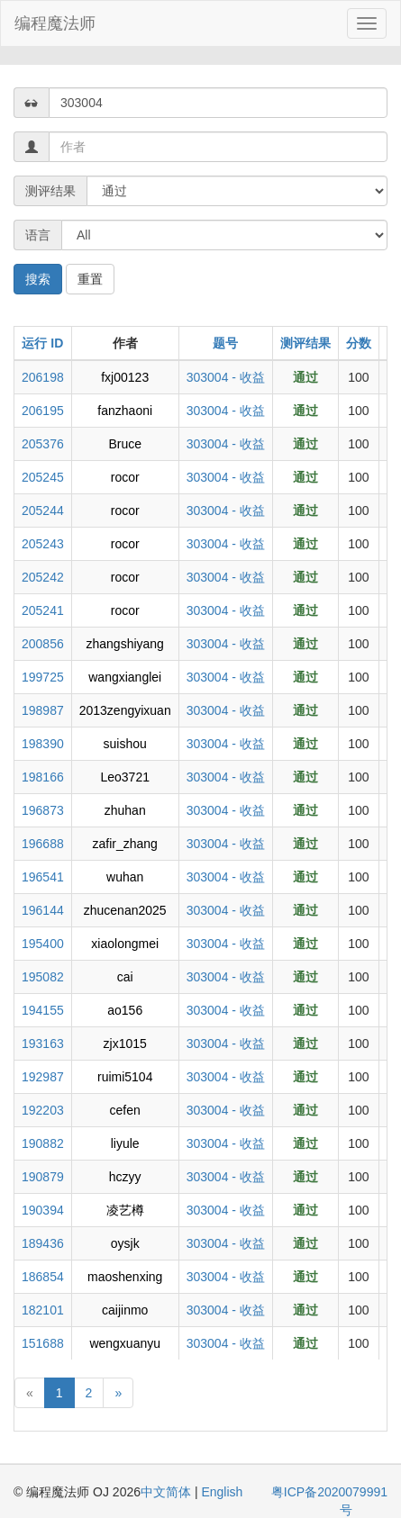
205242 (43, 577)
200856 (43, 644)
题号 (225, 343)
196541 (43, 877)
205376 (43, 444)
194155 (43, 1010)
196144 (43, 910)
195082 (43, 977)
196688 (43, 843)
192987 (43, 1077)
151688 (43, 1343)
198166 (43, 777)
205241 (43, 610)
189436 (43, 1243)
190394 (43, 1210)
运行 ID (42, 343)
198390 (43, 743)
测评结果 (305, 343)
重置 (90, 279)
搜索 (37, 279)
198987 (43, 710)
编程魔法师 (55, 23)
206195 (43, 410)
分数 (358, 343)
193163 (43, 1043)
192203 (43, 1110)
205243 (43, 544)
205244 (43, 510)
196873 (43, 810)
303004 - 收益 (226, 377)
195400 (43, 943)
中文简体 (168, 1492)
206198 (43, 377)
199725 (43, 677)
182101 (43, 1310)
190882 (43, 1143)
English (221, 1492)
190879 (43, 1177)
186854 (43, 1277)
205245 (43, 477)
